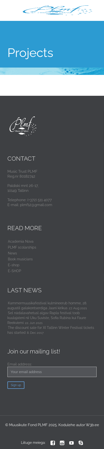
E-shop (13, 265)
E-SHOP (14, 271)
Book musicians (20, 259)
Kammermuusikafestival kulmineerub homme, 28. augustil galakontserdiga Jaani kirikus (47, 305)
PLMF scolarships (22, 247)
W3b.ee (92, 425)
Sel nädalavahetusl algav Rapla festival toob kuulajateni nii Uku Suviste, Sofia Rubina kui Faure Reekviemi (46, 318)
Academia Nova (21, 241)
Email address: (52, 369)
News (12, 253)
